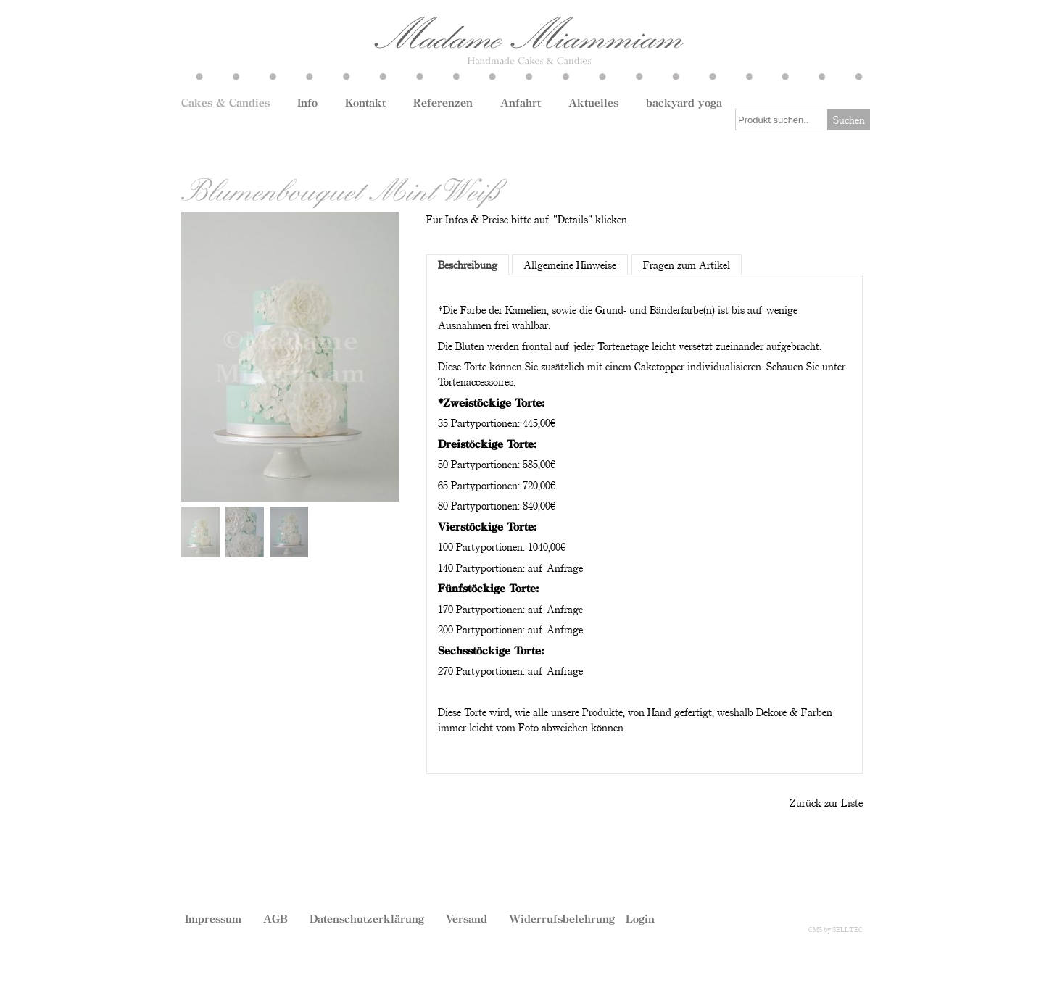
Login (640, 918)
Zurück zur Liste (826, 802)
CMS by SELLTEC (835, 929)
